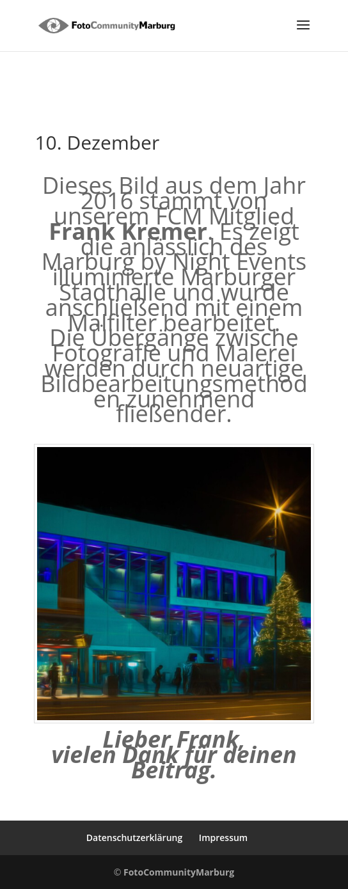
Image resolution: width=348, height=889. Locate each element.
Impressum (223, 837)
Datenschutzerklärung (134, 837)
